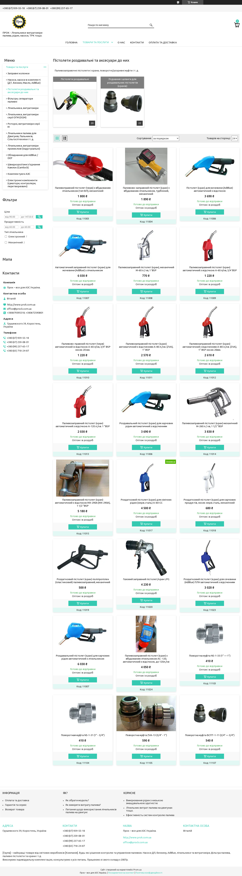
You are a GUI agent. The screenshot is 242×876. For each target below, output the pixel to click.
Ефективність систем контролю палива (150, 815)
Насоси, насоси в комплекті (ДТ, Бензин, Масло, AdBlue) (24, 81)
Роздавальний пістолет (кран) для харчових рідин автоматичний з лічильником (83, 657)
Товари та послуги (96, 42)
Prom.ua (137, 870)
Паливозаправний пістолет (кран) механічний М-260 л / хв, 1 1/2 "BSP (209, 425)
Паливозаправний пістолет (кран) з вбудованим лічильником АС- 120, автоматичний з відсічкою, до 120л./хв (146, 658)
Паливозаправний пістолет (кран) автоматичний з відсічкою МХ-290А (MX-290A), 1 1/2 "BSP (82, 502)
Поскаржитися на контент (121, 873)
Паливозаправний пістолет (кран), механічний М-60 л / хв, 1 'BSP (146, 269)
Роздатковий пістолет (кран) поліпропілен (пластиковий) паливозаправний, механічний (82, 581)
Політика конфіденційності (149, 873)
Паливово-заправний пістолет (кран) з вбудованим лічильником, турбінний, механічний (146, 190)
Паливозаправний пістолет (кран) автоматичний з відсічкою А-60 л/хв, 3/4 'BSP (210, 269)
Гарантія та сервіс (16, 804)
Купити (84, 212)
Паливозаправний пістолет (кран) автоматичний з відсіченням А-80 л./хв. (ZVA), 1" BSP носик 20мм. (210, 346)
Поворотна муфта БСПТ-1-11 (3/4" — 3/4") (209, 735)
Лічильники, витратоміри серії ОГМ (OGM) (23, 116)
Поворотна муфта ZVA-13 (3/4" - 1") (146, 735)
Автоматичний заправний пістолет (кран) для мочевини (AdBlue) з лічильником (82, 269)
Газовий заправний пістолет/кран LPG (146, 579)
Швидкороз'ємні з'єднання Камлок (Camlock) (24, 166)
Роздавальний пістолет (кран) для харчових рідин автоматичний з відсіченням (146, 425)
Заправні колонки (18, 73)
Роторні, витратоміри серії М (24, 125)
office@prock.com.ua (19, 308)
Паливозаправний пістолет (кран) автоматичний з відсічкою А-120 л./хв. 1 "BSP (83, 425)
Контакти (137, 42)
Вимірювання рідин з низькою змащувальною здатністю (144, 802)
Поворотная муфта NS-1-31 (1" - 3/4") (83, 735)
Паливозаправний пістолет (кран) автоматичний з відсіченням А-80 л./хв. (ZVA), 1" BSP (146, 346)
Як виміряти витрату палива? (83, 804)
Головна (71, 42)
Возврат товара (14, 809)
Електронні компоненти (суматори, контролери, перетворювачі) (22, 183)
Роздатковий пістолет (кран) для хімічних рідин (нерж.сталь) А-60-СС (146, 501)
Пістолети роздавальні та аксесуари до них (23, 91)
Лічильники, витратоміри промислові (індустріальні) (24, 147)
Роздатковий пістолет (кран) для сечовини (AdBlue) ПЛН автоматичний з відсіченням (210, 581)
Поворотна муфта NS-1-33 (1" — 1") (209, 655)
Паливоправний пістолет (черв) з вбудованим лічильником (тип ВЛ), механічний (83, 189)
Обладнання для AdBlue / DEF (23, 156)
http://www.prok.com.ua (21, 304)
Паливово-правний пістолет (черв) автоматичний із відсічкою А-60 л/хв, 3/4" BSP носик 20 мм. (82, 346)
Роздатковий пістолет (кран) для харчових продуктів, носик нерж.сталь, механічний (210, 501)
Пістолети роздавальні (75, 79)
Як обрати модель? (77, 800)
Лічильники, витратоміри (23, 108)
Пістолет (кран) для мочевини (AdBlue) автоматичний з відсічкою (209, 189)
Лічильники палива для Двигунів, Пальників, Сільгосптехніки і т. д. (22, 136)
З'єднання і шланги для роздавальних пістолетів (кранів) (122, 82)
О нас (121, 42)
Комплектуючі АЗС (19, 173)
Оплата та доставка (163, 42)
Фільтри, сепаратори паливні (20, 100)
